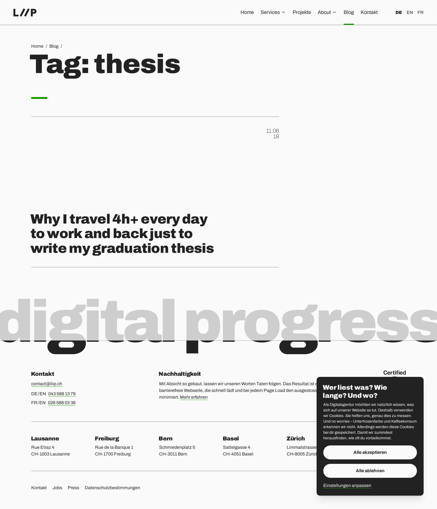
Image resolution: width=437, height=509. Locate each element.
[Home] (25, 12)
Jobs (57, 487)
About (327, 12)
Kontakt (369, 12)
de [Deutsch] (398, 12)
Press (73, 487)
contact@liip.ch (46, 383)
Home (247, 12)
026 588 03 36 (62, 402)
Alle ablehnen (370, 470)
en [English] (410, 12)
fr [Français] (420, 12)
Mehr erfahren (194, 397)
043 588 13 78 (62, 393)
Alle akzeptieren (370, 452)
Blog (349, 12)
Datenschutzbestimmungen (112, 487)
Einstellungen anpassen (347, 485)
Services (273, 12)
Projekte (302, 12)
